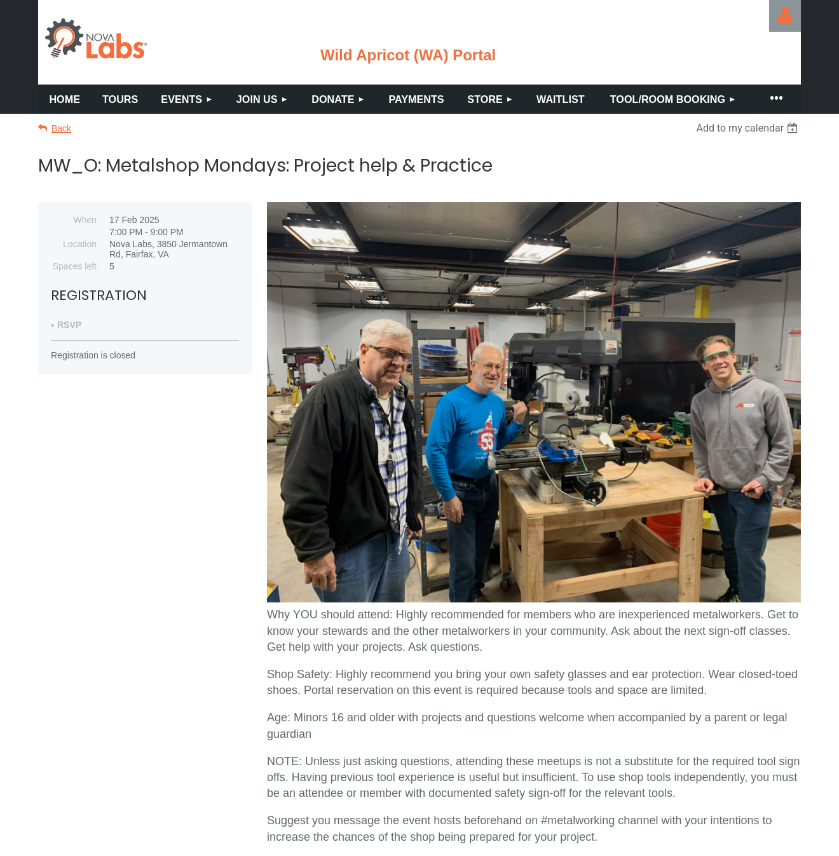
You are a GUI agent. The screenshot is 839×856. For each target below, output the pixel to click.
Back (61, 128)
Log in (785, 16)
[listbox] (748, 128)
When (85, 220)
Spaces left (75, 266)
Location (80, 244)
